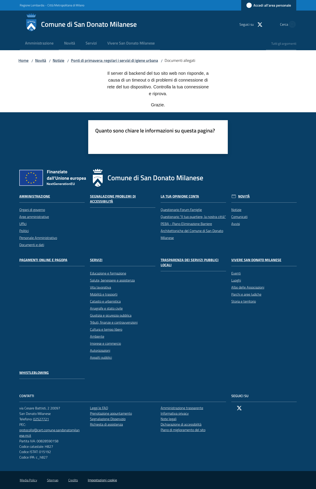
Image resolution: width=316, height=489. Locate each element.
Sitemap (52, 480)
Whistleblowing (34, 372)
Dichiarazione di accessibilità (183, 424)
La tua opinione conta (180, 196)
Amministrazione (34, 196)
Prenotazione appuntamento (113, 413)
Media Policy (28, 480)
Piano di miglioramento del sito (183, 429)
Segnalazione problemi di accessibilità (113, 199)
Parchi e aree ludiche (246, 294)
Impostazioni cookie (102, 480)
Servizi (96, 259)
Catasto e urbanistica (105, 301)
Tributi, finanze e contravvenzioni (114, 322)
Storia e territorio (243, 301)
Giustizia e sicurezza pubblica (110, 315)
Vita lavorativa (100, 287)
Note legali (168, 418)
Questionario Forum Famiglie (181, 209)
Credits (73, 480)
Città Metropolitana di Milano (65, 5)
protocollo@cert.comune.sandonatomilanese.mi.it (52, 432)
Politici (24, 230)
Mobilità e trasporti (103, 294)
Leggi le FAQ (99, 407)
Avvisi (235, 223)
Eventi (236, 273)
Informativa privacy (175, 413)
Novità (40, 60)
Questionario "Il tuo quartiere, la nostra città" (193, 216)
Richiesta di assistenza (109, 424)
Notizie (58, 60)
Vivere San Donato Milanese (256, 259)
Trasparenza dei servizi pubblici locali (190, 262)
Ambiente (97, 336)
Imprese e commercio (105, 343)
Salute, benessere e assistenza (112, 280)
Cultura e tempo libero (106, 329)
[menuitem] (39, 43)
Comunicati (239, 216)
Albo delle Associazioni (247, 287)
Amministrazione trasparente (182, 407)
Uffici (23, 223)
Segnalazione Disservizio (110, 418)
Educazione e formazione (108, 273)
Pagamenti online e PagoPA (43, 259)
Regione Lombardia (32, 5)
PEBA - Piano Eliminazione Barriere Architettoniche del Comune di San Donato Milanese (192, 230)
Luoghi (236, 280)
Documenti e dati (31, 244)
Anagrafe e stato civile (106, 308)
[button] (291, 24)
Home (23, 60)
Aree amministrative (34, 216)
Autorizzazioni (100, 350)
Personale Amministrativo (38, 237)
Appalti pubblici (101, 357)
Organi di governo (32, 209)
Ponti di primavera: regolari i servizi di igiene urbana (114, 60)
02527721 (43, 419)
